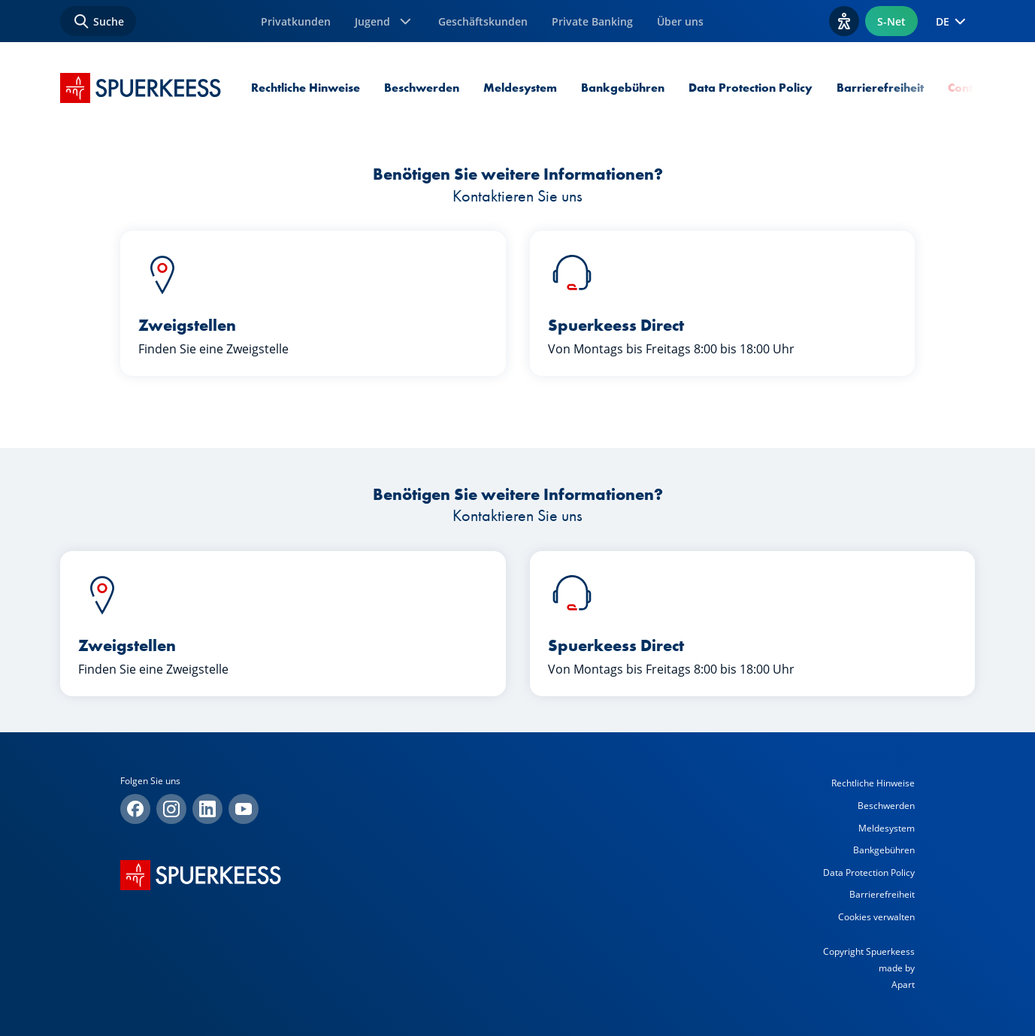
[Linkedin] (207, 809)
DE (952, 21)
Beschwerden (421, 87)
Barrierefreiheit (880, 87)
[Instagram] (171, 809)
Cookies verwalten (876, 916)
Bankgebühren (622, 87)
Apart (903, 984)
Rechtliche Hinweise (305, 87)
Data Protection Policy (750, 87)
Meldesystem (520, 87)
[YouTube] (243, 809)
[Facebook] (135, 809)
